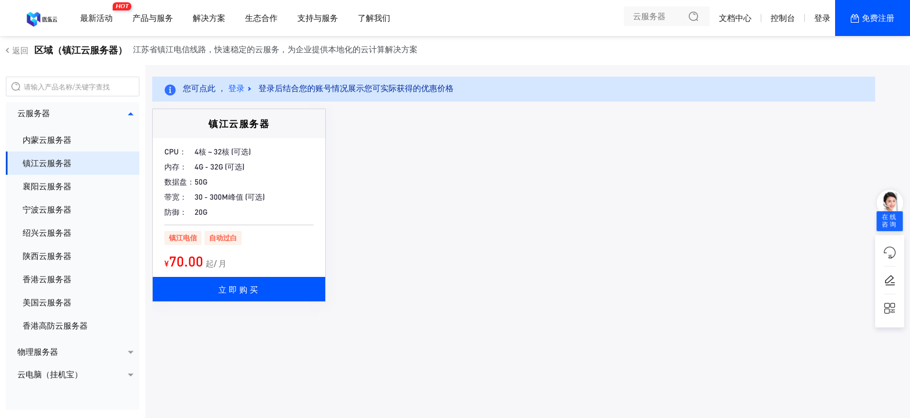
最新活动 (99, 13)
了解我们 (374, 18)
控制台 (783, 18)
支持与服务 (317, 18)
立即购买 (239, 289)
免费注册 (878, 18)
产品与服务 (152, 18)
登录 (822, 18)
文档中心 (735, 18)
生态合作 (261, 18)
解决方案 (209, 18)
